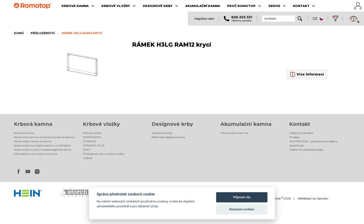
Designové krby (172, 124)
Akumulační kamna (246, 124)
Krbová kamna (33, 124)
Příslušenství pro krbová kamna (35, 154)
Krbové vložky (101, 124)
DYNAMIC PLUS (93, 145)
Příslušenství (43, 33)
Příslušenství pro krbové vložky (103, 154)
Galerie (87, 158)
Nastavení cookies (241, 209)
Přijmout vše (241, 197)
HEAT (87, 149)
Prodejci (294, 137)
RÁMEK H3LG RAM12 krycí (82, 33)
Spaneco (322, 198)
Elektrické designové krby (168, 137)
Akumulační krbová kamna (33, 141)
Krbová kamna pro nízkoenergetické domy (43, 149)
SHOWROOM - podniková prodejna (313, 141)
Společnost (296, 145)
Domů (19, 33)
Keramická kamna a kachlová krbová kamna (44, 137)
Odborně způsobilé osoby (306, 149)
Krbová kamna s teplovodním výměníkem (42, 145)
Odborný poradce (301, 133)
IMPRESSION (92, 137)
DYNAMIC (89, 141)
